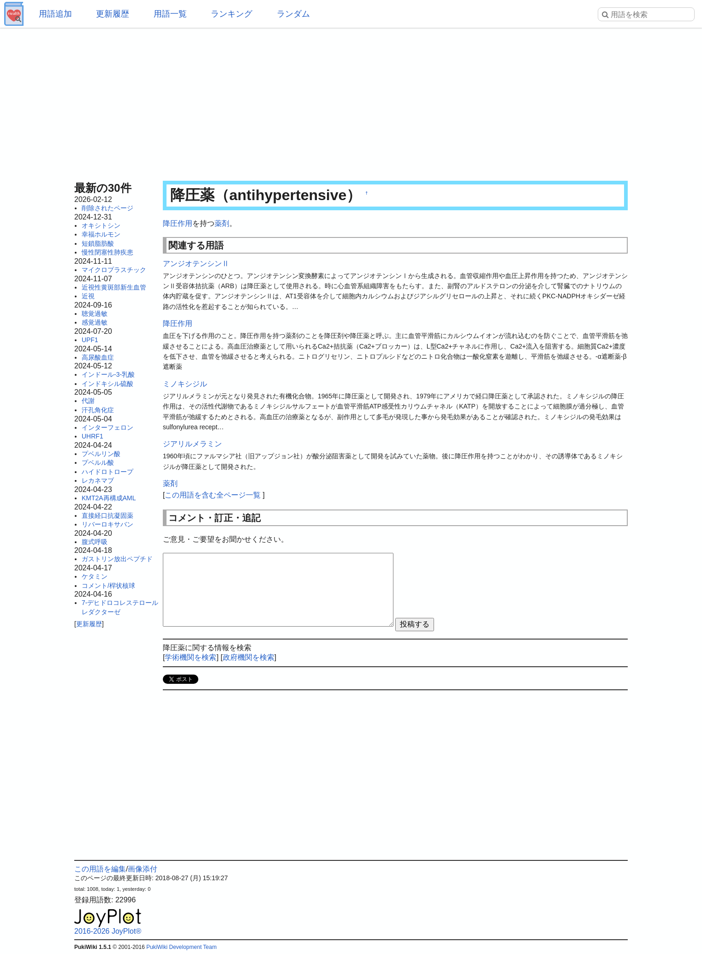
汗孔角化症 (98, 410)
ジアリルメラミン (192, 444)
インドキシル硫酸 (107, 383)
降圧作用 (177, 223)
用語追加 (55, 13)
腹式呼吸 (94, 541)
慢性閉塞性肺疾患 (107, 252)
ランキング (231, 13)
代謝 (88, 400)
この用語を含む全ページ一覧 (213, 495)
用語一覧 (170, 13)
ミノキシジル (185, 384)
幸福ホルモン (101, 234)
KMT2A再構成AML (109, 498)
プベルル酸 (98, 462)
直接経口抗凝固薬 (107, 515)
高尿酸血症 (98, 357)
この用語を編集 (100, 869)
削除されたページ (107, 208)
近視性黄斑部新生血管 (114, 287)
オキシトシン (101, 225)
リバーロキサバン (107, 524)
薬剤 (221, 223)
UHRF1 (92, 436)
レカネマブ (98, 480)
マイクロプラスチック (114, 269)
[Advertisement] (351, 101)
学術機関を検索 (190, 657)
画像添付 (142, 869)
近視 (88, 296)
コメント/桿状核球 (108, 585)
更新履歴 (112, 13)
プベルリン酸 (101, 453)
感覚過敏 (94, 322)
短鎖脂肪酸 (98, 243)
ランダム (293, 13)
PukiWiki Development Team (181, 947)
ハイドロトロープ (107, 471)
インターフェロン (107, 427)
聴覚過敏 (94, 313)
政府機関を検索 (248, 657)
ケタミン (94, 576)
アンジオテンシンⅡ (196, 263)
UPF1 (90, 340)
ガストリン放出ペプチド (117, 559)
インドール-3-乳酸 (108, 374)
